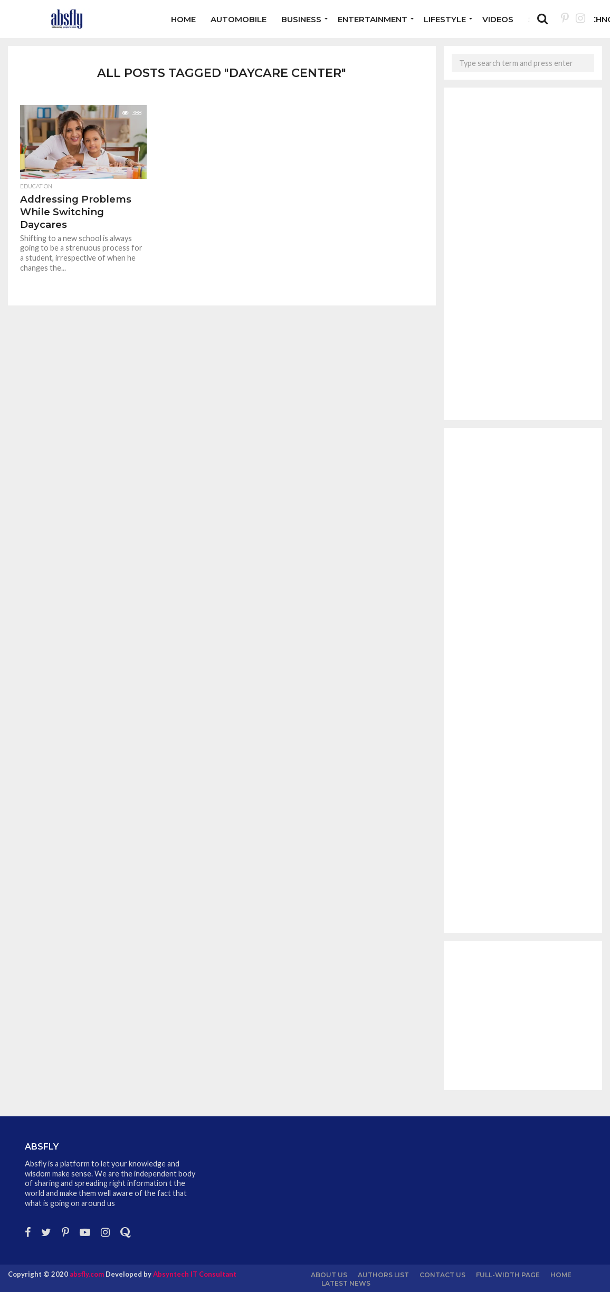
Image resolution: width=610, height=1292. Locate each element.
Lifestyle (445, 19)
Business (301, 19)
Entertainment (372, 19)
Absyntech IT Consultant (194, 1274)
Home (183, 19)
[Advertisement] (523, 253)
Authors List (383, 1275)
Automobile (238, 19)
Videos (497, 19)
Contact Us (442, 1275)
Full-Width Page (508, 1275)
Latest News (345, 1283)
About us (329, 1275)
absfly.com (87, 1274)
